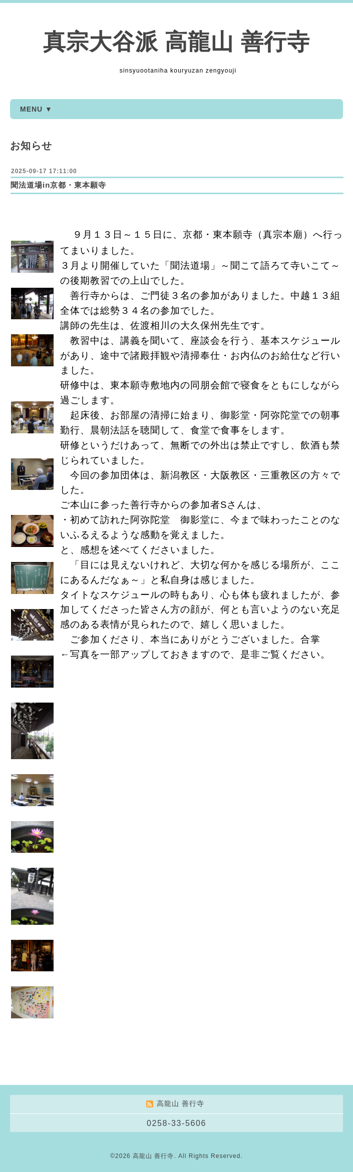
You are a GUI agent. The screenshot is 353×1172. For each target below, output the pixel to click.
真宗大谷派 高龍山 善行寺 (176, 42)
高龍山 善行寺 (153, 1155)
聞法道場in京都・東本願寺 (58, 185)
